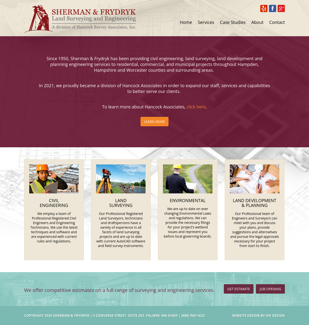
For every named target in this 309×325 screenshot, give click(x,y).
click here (196, 107)
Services (206, 22)
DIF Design (275, 315)
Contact (277, 22)
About (257, 22)
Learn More (154, 121)
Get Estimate (238, 289)
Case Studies (233, 22)
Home (186, 22)
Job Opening (270, 289)
